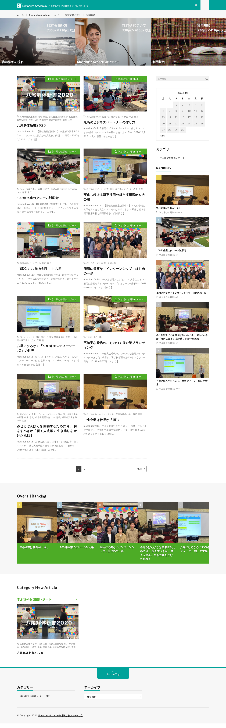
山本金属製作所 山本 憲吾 (47, 422)
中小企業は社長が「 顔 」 (102, 424)
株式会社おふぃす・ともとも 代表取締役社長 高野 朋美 (114, 419)
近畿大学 (112, 267)
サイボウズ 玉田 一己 (30, 419)
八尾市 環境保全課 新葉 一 (60, 342)
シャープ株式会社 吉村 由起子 (34, 194)
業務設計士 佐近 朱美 (27, 124)
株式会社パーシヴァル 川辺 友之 (35, 267)
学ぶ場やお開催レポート (64, 83)
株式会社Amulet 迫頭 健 (98, 121)
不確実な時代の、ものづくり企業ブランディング (114, 349)
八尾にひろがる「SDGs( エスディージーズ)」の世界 (46, 352)
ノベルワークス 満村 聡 (54, 419)
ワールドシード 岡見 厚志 (32, 342)
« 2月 (162, 140)
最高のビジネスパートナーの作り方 (109, 127)
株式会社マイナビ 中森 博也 (100, 194)
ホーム (20, 17)
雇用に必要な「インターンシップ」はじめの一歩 (114, 275)
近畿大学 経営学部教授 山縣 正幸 (56, 124)
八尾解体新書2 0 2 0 (31, 130)
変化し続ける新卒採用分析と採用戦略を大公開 (114, 201)
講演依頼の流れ (76, 17)
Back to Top (113, 678)
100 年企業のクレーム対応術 (38, 202)
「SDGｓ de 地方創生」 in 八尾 (39, 273)
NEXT (136, 473)
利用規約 (95, 17)
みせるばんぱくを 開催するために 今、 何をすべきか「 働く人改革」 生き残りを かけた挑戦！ (47, 435)
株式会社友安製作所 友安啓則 (63, 121)
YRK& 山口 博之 (95, 342)
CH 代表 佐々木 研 (96, 267)
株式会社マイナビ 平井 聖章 (124, 121)
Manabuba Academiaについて (46, 17)
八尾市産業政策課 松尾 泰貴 (33, 121)
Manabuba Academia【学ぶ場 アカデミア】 (62, 720)
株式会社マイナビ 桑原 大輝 (129, 194)
